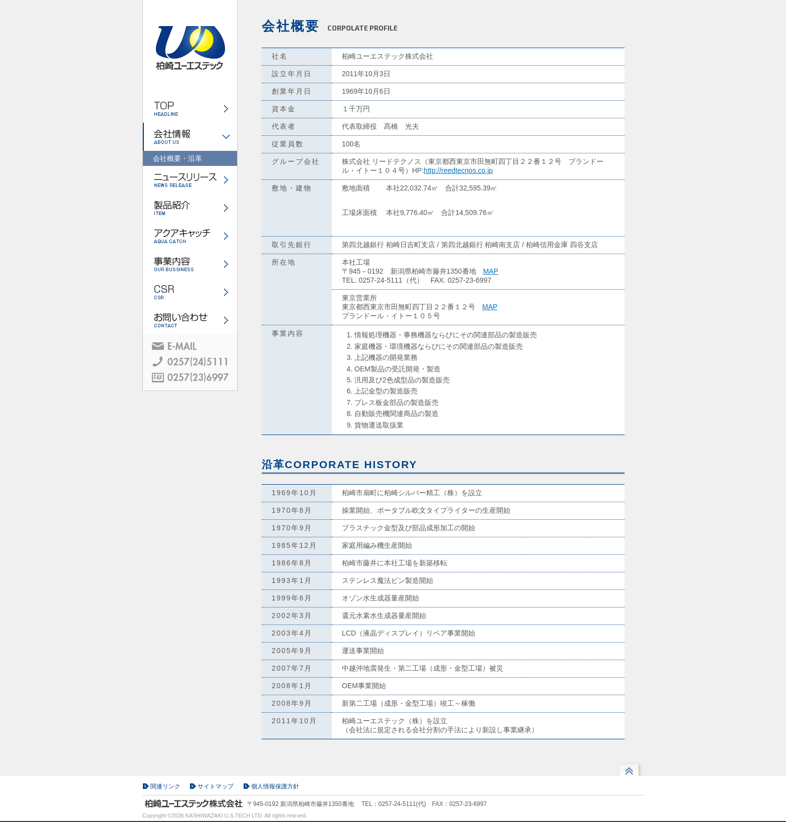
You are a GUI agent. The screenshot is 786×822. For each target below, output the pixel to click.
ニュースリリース (190, 180)
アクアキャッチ (190, 236)
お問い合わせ (190, 320)
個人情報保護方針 (275, 786)
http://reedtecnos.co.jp (458, 170)
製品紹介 (190, 208)
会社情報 (190, 137)
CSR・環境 (190, 292)
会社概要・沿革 (177, 158)
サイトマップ (216, 786)
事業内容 (190, 264)
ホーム (190, 109)
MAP (490, 271)
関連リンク (165, 786)
